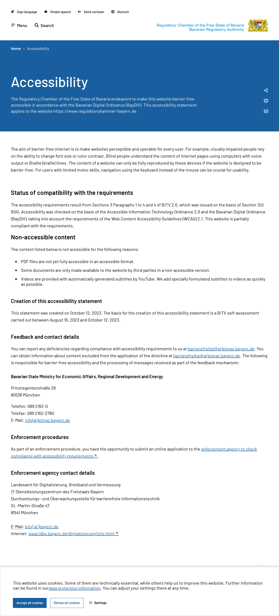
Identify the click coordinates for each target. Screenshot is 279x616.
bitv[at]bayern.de (41, 526)
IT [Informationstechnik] (12, 491)
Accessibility (38, 48)
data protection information (74, 587)
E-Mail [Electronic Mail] (17, 526)
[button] (91, 12)
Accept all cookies (30, 603)
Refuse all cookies (67, 603)
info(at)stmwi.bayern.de (47, 420)
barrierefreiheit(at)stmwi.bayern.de (221, 348)
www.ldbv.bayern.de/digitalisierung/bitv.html (71, 533)
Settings (97, 603)
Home (16, 48)
